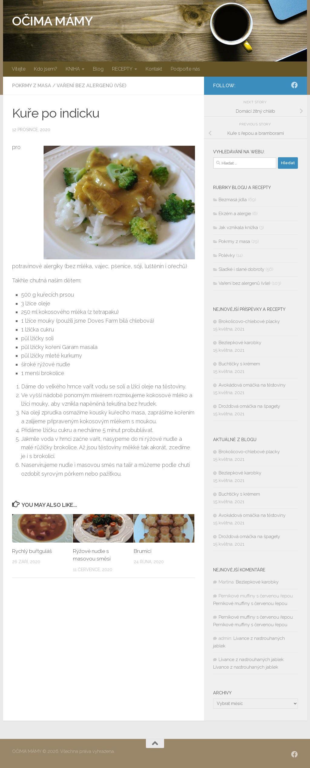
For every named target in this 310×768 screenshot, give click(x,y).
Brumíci (142, 551)
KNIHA (73, 69)
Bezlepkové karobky (240, 342)
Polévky (227, 255)
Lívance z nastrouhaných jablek (251, 659)
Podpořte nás (185, 69)
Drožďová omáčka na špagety (249, 406)
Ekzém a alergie (235, 213)
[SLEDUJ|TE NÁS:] (294, 85)
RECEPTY (122, 69)
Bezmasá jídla (233, 199)
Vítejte (18, 69)
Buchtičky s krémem (239, 364)
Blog (98, 69)
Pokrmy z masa (31, 85)
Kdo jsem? (45, 69)
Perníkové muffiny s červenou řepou (250, 603)
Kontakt (154, 69)
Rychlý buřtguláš (32, 551)
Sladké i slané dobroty (241, 269)
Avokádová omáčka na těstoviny (252, 385)
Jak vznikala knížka (238, 227)
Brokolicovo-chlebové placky (249, 321)
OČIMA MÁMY (52, 21)
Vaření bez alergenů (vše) (91, 85)
